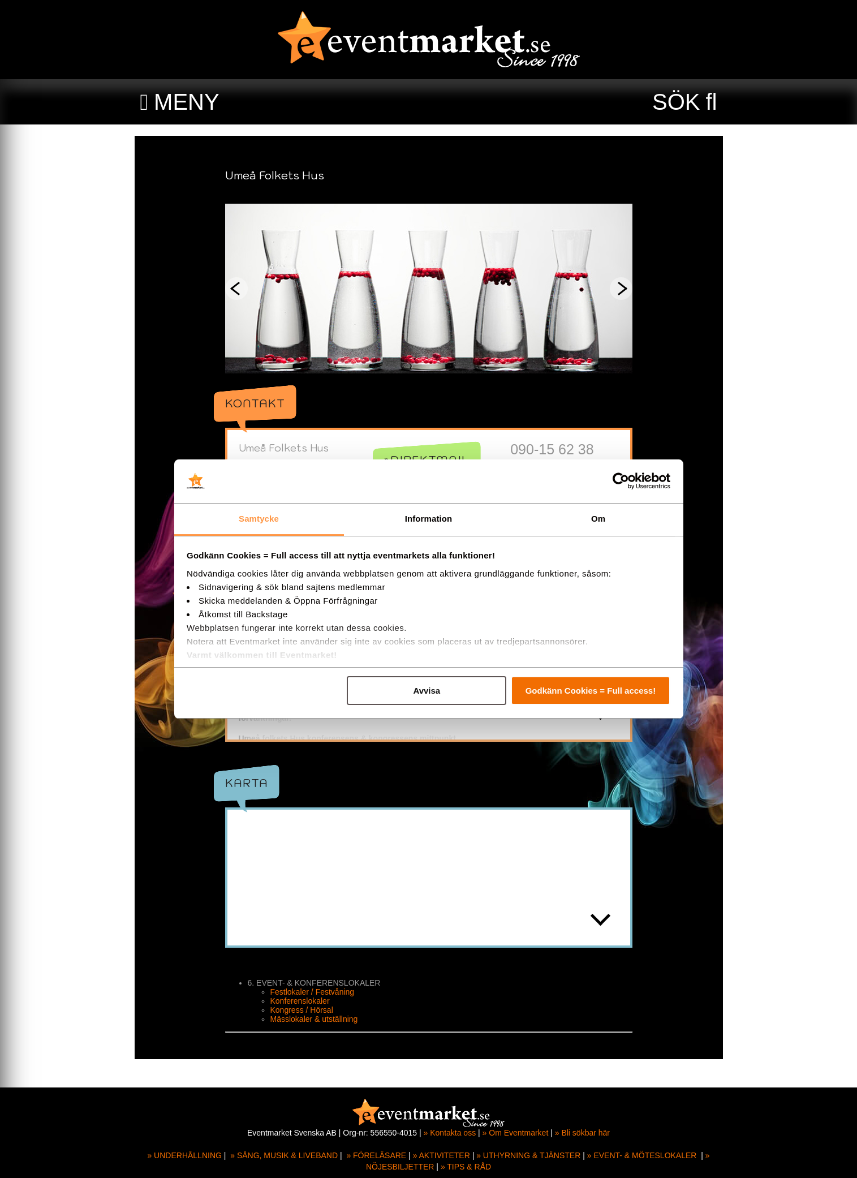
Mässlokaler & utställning (314, 1036)
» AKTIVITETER (441, 1155)
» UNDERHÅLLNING (184, 1155)
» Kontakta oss (450, 1132)
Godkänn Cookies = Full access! (591, 690)
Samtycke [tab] (259, 518)
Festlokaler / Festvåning (312, 1008)
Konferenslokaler (300, 1017)
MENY (186, 101)
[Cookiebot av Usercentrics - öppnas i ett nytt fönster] (620, 481)
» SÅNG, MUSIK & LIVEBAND (284, 1155)
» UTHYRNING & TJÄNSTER (528, 1155)
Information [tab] (429, 518)
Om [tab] (598, 518)
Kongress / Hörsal (301, 1026)
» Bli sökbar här (582, 1132)
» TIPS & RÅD (466, 1166)
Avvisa (426, 690)
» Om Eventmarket (516, 1132)
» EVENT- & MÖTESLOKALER (642, 1155)
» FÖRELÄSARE (376, 1155)
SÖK (676, 101)
